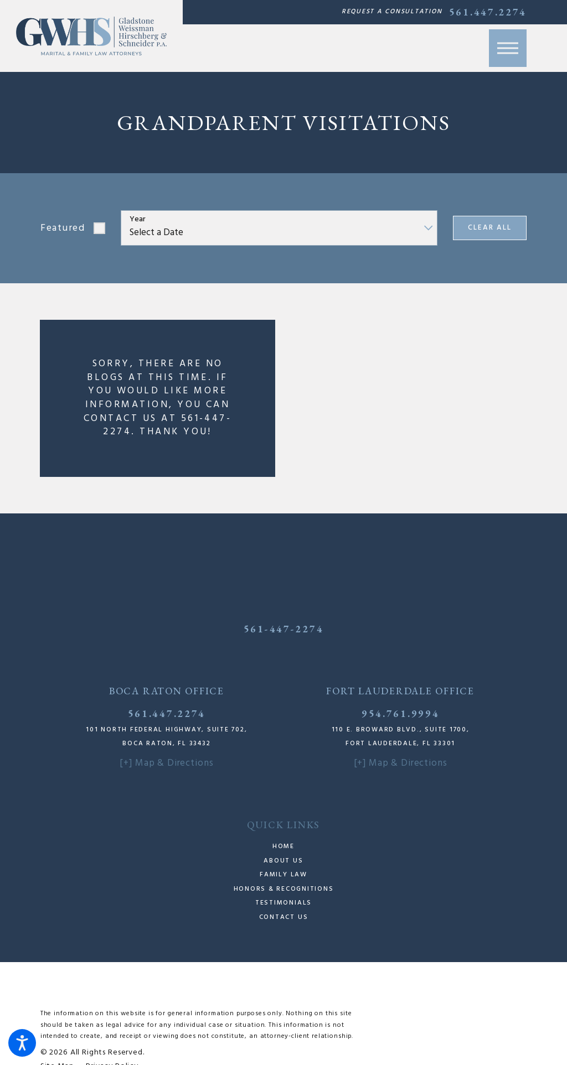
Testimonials (283, 903)
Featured (62, 228)
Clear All (490, 227)
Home (283, 846)
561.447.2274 (488, 12)
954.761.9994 (400, 713)
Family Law (283, 875)
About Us (283, 861)
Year (138, 220)
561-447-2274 (283, 628)
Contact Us (283, 917)
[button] (22, 1043)
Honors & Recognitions (284, 889)
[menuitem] (283, 847)
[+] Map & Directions (166, 763)
